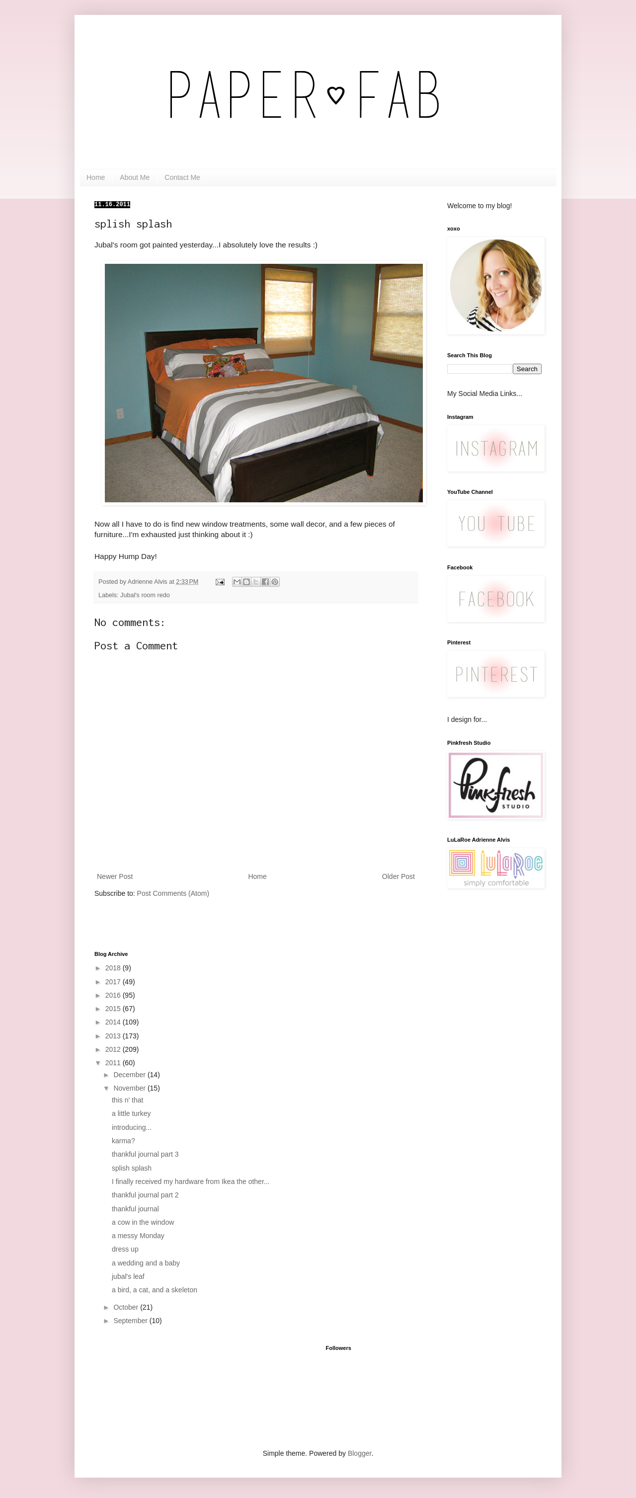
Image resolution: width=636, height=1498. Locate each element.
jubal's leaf (128, 1276)
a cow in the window (143, 1222)
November (130, 1088)
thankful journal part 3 (145, 1154)
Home (95, 177)
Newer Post (115, 876)
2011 (114, 1063)
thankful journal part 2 (145, 1195)
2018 (114, 968)
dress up (125, 1249)
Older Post (398, 876)
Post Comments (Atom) (173, 893)
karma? (123, 1141)
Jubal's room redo (145, 595)
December (130, 1075)
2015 (114, 1009)
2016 (114, 995)
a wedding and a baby (146, 1263)
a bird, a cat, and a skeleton (154, 1290)
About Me (135, 177)
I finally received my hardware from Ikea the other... (190, 1181)
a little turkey (131, 1113)
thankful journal (135, 1209)
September (131, 1321)
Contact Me (182, 177)
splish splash (132, 1168)
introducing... (132, 1127)
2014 (114, 1022)
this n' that (127, 1100)
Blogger (359, 1453)
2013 (114, 1036)
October (126, 1307)
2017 (114, 982)
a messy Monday (138, 1236)
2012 (114, 1049)
